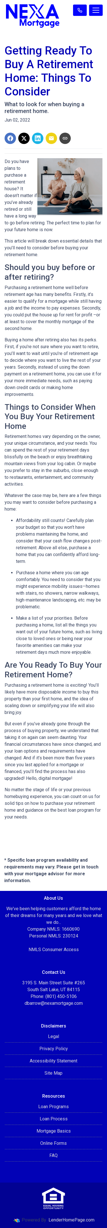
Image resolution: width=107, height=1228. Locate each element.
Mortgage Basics (54, 1131)
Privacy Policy (53, 1048)
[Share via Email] (51, 138)
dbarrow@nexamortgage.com (54, 1003)
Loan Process (54, 1119)
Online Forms (53, 1143)
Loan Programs (53, 1106)
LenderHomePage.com (71, 1220)
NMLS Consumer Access (54, 949)
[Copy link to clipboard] (65, 138)
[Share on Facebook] (10, 138)
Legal (53, 1036)
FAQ (53, 1155)
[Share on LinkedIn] (37, 138)
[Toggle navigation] (96, 10)
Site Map (53, 1073)
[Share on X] (24, 138)
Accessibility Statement (53, 1061)
